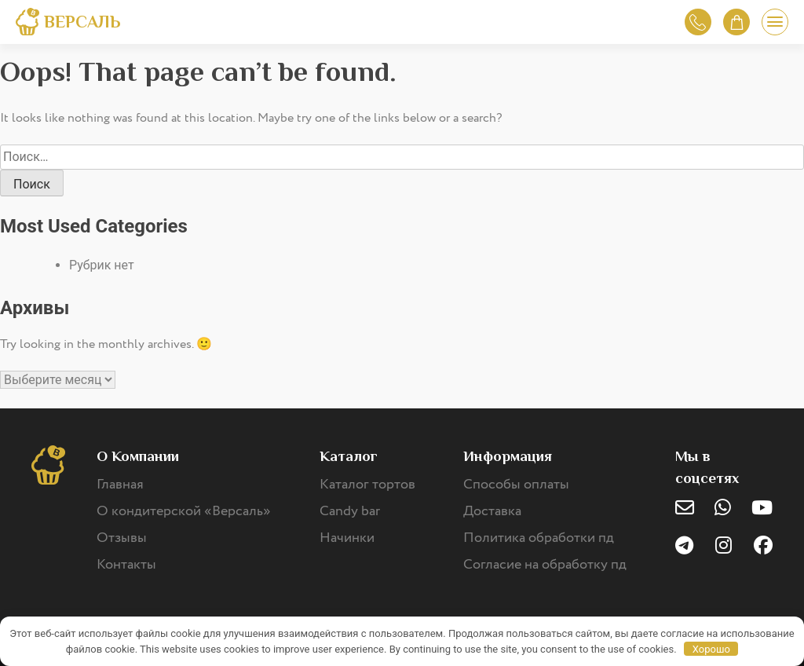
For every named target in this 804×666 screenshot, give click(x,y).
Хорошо (711, 649)
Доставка (492, 511)
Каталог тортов (367, 484)
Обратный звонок (697, 22)
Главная (120, 484)
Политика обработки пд (538, 538)
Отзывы (122, 538)
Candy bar (350, 511)
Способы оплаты (516, 484)
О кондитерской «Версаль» (184, 511)
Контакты (126, 564)
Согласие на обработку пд (545, 564)
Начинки (347, 538)
